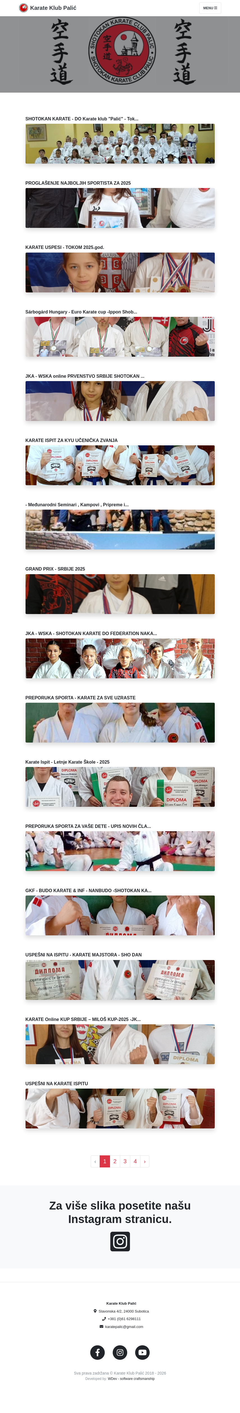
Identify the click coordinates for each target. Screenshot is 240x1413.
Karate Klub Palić (53, 8)
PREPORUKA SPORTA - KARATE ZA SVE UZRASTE (81, 697)
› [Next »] (145, 1161)
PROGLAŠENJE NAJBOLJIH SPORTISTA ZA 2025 (78, 183)
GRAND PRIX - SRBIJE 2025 (55, 569)
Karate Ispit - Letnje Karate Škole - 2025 (68, 762)
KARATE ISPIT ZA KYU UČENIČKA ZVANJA (72, 440)
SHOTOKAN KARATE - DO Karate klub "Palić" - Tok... (82, 118)
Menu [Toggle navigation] (210, 8)
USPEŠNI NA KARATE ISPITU (57, 1083)
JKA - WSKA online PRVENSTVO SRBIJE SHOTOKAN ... (85, 376)
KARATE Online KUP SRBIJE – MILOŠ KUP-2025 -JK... (83, 1019)
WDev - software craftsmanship (131, 1379)
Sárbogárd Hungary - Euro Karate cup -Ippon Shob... (81, 312)
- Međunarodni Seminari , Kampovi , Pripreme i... (77, 504)
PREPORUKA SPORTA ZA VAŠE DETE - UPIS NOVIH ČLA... (88, 826)
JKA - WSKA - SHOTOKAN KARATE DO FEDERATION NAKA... (91, 633)
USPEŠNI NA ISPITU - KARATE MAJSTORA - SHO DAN (84, 954)
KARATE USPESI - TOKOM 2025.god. (65, 247)
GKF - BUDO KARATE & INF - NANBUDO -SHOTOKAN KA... (89, 890)
